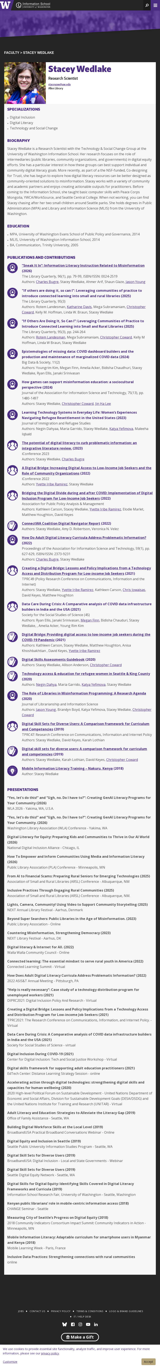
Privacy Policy (61, 1311)
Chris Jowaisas (134, 589)
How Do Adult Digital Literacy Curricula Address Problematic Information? (84, 537)
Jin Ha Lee (103, 403)
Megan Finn (90, 620)
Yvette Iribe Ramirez (52, 484)
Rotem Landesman (50, 337)
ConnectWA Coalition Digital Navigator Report (61, 523)
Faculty (11, 52)
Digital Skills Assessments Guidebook (53, 659)
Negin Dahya (46, 684)
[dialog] (80, 1356)
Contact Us (37, 1311)
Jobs (21, 1311)
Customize (10, 1362)
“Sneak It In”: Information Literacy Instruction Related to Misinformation (83, 265)
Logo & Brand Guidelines (126, 1311)
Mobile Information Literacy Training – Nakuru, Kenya (67, 768)
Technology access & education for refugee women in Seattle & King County (86, 673)
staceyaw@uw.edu (59, 84)
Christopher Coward (116, 337)
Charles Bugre (47, 281)
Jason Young (135, 281)
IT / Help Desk (82, 1316)
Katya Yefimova (121, 428)
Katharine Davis (79, 306)
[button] (147, 5)
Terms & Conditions (89, 1311)
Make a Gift (80, 1337)
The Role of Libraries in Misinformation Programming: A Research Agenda (84, 693)
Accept (148, 1362)
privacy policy (50, 1353)
